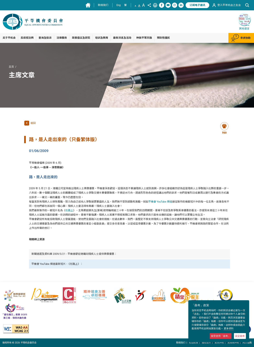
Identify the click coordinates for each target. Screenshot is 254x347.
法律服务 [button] (62, 37)
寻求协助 (241, 38)
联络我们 (103, 5)
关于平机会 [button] (9, 37)
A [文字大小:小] (135, 6)
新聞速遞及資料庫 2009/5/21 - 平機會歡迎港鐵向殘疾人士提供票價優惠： (74, 253)
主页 (11, 66)
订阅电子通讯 (197, 5)
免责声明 (219, 342)
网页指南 (247, 342)
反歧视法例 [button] (27, 37)
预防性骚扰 (163, 37)
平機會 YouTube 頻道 (160, 201)
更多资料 (229, 328)
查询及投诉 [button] (45, 37)
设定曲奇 (240, 335)
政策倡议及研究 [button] (81, 37)
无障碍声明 (233, 342)
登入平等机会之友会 (226, 5)
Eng (118, 5)
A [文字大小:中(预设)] (139, 5)
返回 (30, 123)
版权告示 (206, 342)
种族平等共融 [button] (144, 37)
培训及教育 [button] (101, 37)
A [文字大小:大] (143, 5)
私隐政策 (193, 342)
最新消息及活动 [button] (122, 37)
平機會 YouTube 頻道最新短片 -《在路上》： (57, 263)
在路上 (69, 210)
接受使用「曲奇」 (220, 335)
